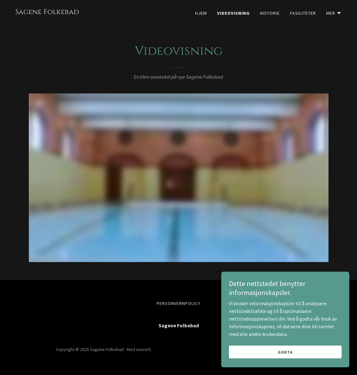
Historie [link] (270, 13)
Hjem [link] (201, 13)
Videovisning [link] (233, 13)
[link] (47, 12)
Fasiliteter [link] (303, 13)
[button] (334, 13)
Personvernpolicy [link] (178, 303)
